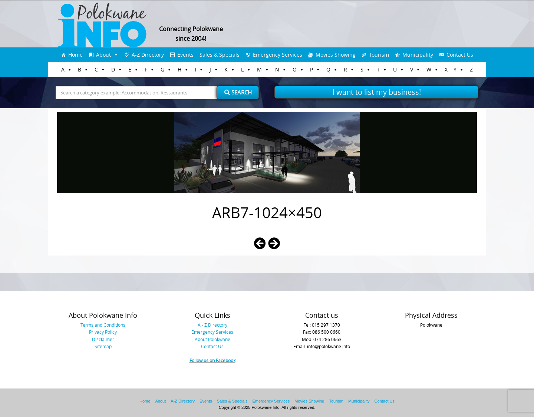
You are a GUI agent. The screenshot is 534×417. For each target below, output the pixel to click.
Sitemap (103, 346)
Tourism (379, 54)
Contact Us (459, 54)
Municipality (417, 54)
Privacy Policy (103, 332)
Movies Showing (336, 54)
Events (185, 54)
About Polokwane (212, 339)
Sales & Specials (220, 54)
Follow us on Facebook (212, 360)
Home (75, 54)
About (103, 54)
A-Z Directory (148, 54)
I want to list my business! (376, 92)
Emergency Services (277, 54)
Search (238, 92)
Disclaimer (103, 339)
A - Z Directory (212, 325)
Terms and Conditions (102, 325)
